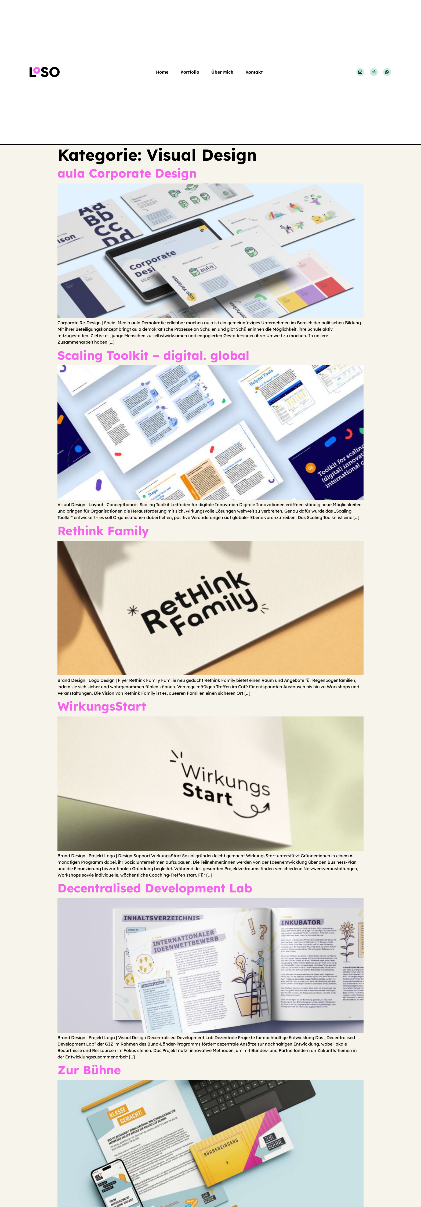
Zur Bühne (89, 1069)
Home (162, 72)
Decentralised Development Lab (154, 887)
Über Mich (222, 72)
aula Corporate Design (127, 173)
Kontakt (254, 72)
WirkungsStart (101, 706)
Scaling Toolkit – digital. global (153, 355)
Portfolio (189, 72)
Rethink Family (103, 530)
